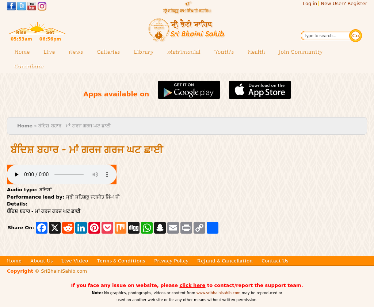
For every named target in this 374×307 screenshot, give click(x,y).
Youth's (223, 51)
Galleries (110, 52)
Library (145, 52)
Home (21, 51)
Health (255, 51)
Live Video (74, 261)
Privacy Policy (171, 261)
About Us (41, 261)
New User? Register (344, 3)
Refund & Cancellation (225, 261)
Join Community (300, 51)
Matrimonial (183, 51)
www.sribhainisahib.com (218, 293)
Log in (310, 3)
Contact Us (275, 261)
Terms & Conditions (121, 261)
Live (51, 52)
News (75, 51)
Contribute (30, 66)
